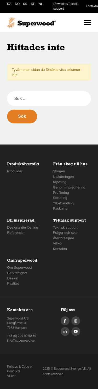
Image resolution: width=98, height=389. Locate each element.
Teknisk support (65, 227)
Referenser (16, 233)
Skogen (59, 171)
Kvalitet (13, 283)
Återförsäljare (63, 238)
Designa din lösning (22, 227)
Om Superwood (19, 267)
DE (33, 4)
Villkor (58, 243)
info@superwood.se (20, 340)
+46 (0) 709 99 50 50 (21, 336)
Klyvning (59, 182)
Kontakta (91, 6)
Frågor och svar (65, 233)
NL (41, 4)
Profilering (61, 192)
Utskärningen (63, 177)
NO (17, 4)
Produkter (14, 171)
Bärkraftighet (17, 273)
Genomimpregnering (69, 187)
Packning (60, 208)
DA (9, 4)
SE (25, 4)
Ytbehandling (63, 203)
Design (12, 278)
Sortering (60, 198)
